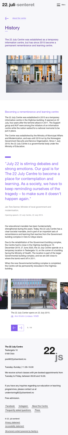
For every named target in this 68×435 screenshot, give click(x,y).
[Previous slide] (14, 331)
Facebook (10, 406)
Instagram (23, 406)
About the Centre (40, 406)
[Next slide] (20, 331)
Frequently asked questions (18, 410)
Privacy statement (12, 422)
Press (37, 410)
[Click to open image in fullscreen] (34, 297)
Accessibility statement (14, 426)
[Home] (18, 5)
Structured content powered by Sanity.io (21, 431)
